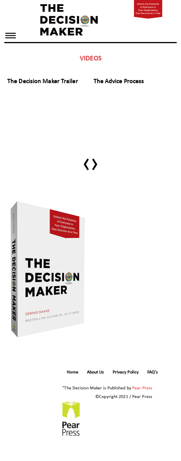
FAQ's (152, 372)
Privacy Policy (126, 372)
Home (72, 372)
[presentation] (86, 161)
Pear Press (142, 388)
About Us (95, 372)
